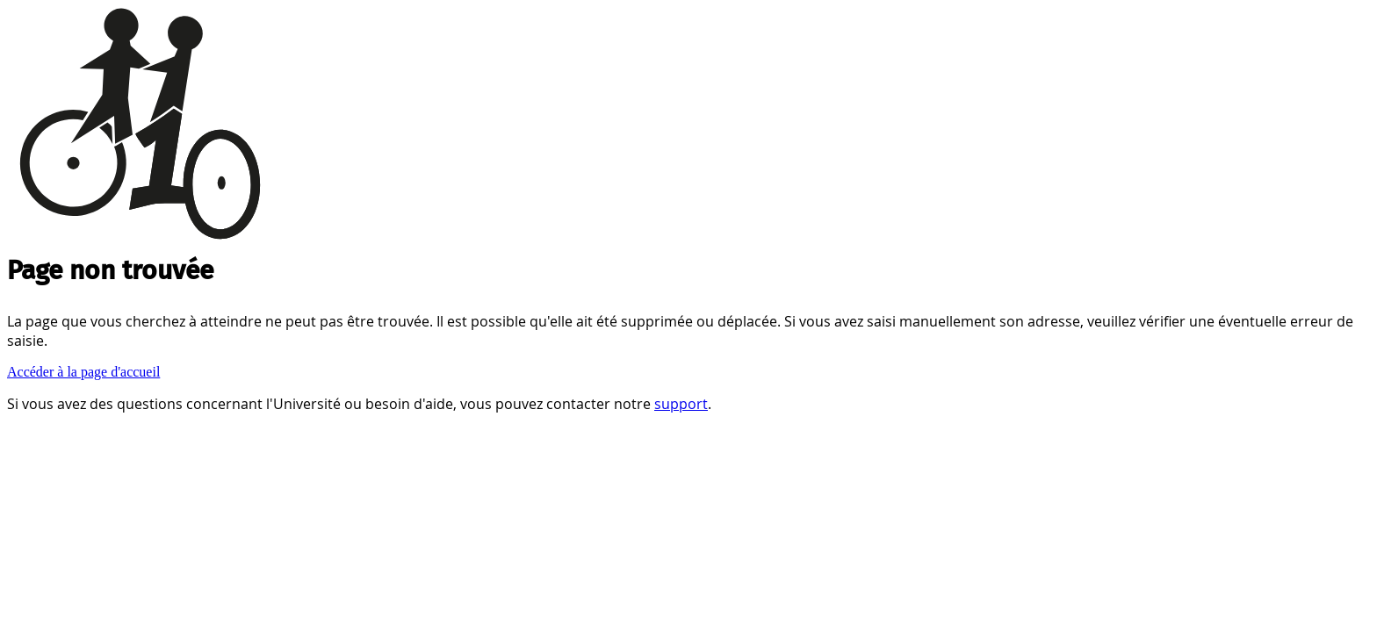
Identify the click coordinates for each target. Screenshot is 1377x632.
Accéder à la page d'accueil (83, 371)
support (681, 403)
